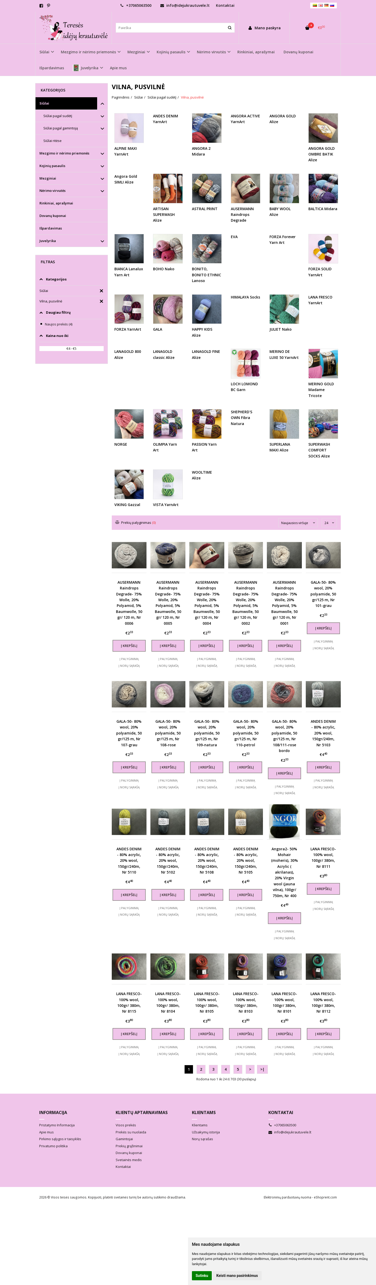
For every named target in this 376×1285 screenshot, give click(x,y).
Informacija (53, 1131)
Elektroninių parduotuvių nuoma (287, 1216)
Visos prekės (126, 1144)
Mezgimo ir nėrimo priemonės (64, 153)
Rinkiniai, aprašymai (256, 51)
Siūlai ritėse (52, 140)
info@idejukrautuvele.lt (185, 5)
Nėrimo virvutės (52, 190)
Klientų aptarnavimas (142, 1131)
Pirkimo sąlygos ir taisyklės (60, 1158)
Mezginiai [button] (136, 51)
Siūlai (44, 103)
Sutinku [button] (202, 1275)
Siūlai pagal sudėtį (57, 115)
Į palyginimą (129, 659)
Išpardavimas (51, 67)
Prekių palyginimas (136, 522)
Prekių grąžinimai (129, 1164)
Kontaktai (225, 5)
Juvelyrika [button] (85, 68)
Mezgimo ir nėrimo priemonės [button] (88, 51)
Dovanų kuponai (298, 51)
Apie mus (118, 67)
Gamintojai (124, 1158)
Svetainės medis (129, 1178)
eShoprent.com (325, 1216)
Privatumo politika (53, 1164)
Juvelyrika (47, 240)
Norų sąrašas (202, 1158)
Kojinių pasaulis (52, 165)
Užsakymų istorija (206, 1151)
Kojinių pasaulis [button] (171, 51)
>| (262, 1088)
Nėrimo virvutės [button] (211, 51)
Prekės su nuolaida (131, 1151)
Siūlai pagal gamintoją (60, 128)
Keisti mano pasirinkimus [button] (237, 1275)
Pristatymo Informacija (57, 1144)
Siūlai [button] (44, 51)
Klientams (204, 1131)
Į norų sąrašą (129, 666)
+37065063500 (135, 5)
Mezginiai (47, 178)
